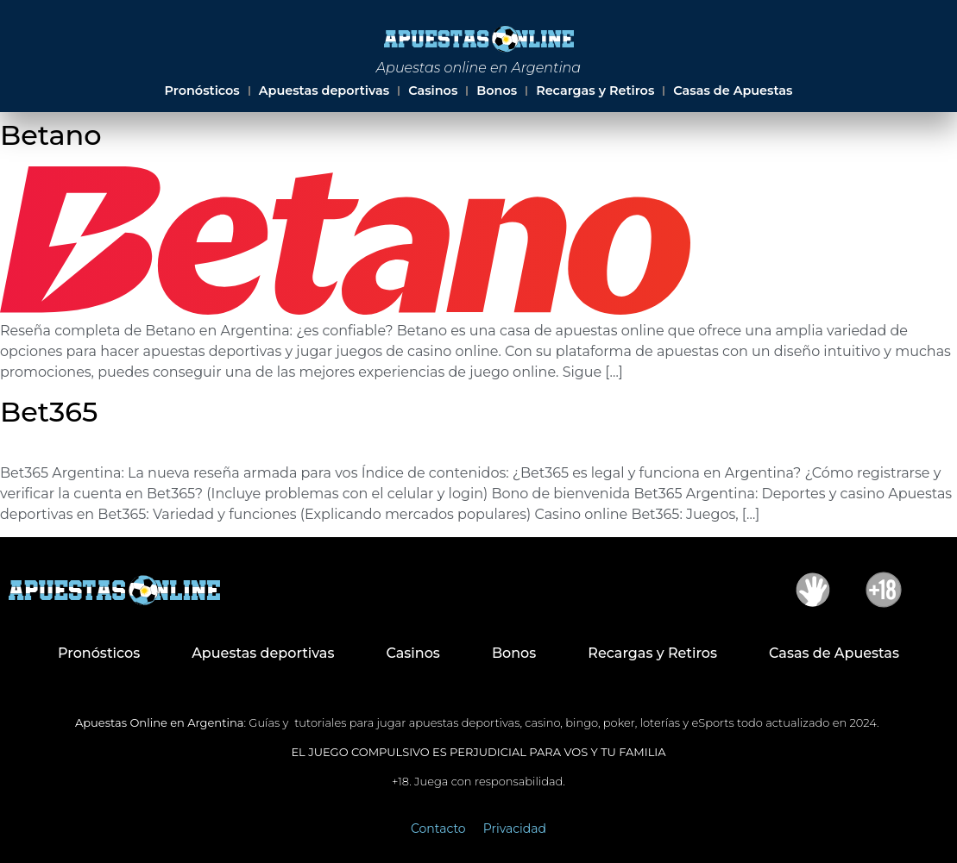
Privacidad (514, 828)
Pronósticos (202, 90)
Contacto (438, 828)
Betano (51, 135)
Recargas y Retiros (595, 90)
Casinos (432, 90)
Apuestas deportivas (324, 90)
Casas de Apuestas (732, 90)
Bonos (496, 90)
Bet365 (49, 411)
